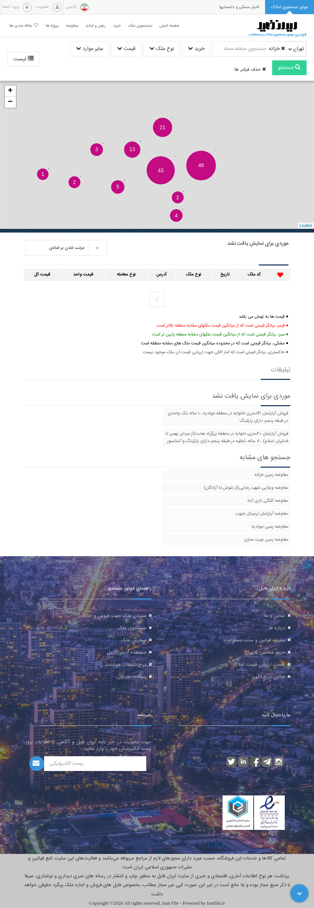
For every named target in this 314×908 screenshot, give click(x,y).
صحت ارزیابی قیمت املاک (259, 665)
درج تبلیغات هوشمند (125, 665)
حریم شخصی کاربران (264, 652)
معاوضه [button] (72, 25)
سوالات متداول (131, 677)
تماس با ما (274, 616)
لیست (23, 59)
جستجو (289, 67)
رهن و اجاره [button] (96, 25)
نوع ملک (161, 48)
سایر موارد (89, 48)
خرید (196, 48)
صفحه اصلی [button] (169, 25)
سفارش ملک (133, 640)
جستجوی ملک (132, 628)
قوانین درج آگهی (268, 677)
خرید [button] (117, 25)
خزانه (277, 48)
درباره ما (277, 628)
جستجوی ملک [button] (140, 25)
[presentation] (239, 7)
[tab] (289, 7)
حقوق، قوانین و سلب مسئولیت (254, 640)
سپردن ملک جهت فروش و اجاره (114, 616)
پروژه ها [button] (52, 25)
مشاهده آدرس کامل (126, 652)
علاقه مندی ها (23, 25)
